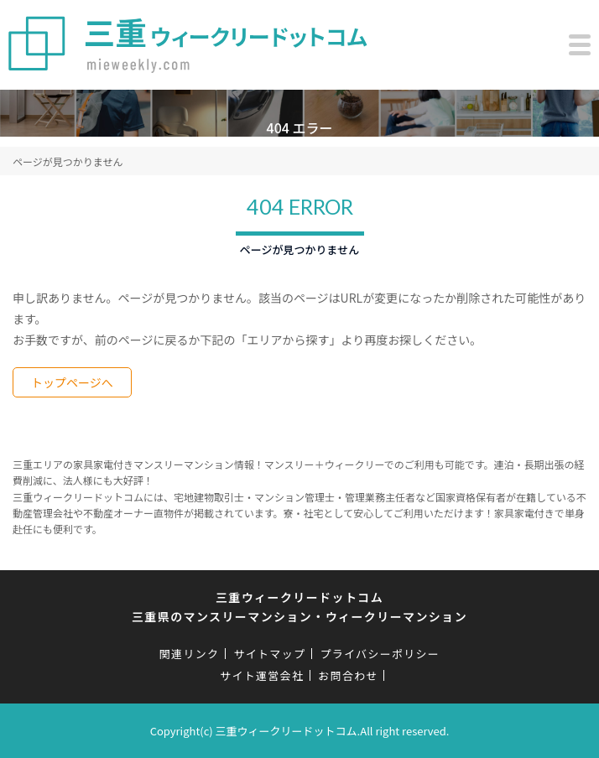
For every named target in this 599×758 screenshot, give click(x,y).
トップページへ (72, 382)
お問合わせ (348, 675)
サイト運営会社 (262, 675)
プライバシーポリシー (380, 653)
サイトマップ (269, 653)
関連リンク (189, 653)
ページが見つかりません (67, 161)
